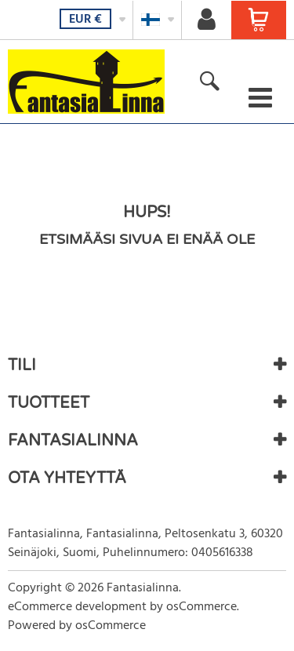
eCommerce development (77, 607)
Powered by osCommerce (77, 626)
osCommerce (201, 607)
